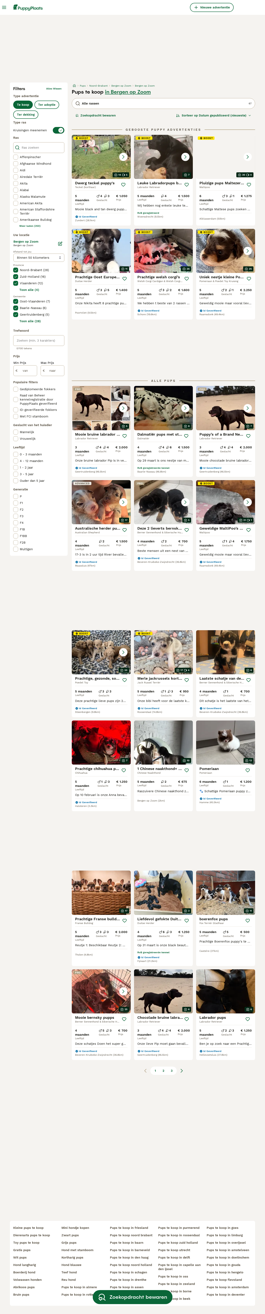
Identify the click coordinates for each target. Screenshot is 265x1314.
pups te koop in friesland (129, 1228)
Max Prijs (47, 363)
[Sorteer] (213, 115)
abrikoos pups (24, 1287)
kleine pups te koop (28, 1228)
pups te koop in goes (222, 1228)
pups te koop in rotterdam (81, 1294)
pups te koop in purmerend (178, 1228)
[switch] (38, 130)
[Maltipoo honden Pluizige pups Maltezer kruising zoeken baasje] (225, 157)
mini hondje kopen (75, 1228)
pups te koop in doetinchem (228, 1257)
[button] (101, 157)
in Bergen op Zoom (128, 92)
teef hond (69, 1272)
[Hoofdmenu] (4, 7)
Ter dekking (26, 114)
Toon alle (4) (29, 290)
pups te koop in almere (79, 1287)
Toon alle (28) (30, 321)
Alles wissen (53, 88)
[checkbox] (15, 157)
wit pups (20, 1257)
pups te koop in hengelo (225, 1272)
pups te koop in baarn (126, 1243)
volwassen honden (27, 1280)
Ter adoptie (46, 105)
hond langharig (24, 1265)
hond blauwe (71, 1265)
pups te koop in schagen (128, 1272)
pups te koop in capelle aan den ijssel (179, 1267)
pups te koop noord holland (131, 1265)
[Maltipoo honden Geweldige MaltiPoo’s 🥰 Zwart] (225, 502)
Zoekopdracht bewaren (95, 115)
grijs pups (69, 1243)
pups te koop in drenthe (128, 1280)
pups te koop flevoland (224, 1280)
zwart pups (70, 1235)
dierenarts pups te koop (31, 1235)
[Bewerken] (60, 244)
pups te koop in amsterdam (228, 1287)
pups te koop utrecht (174, 1250)
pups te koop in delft (174, 1257)
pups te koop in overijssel (226, 1243)
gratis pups (22, 1250)
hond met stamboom (77, 1250)
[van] (25, 370)
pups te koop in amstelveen (228, 1250)
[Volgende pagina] (182, 1071)
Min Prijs (19, 363)
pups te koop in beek (174, 1299)
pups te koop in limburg (225, 1235)
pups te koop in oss (173, 1276)
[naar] (52, 370)
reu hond (68, 1280)
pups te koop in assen (127, 1287)
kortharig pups (72, 1257)
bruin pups (21, 1294)
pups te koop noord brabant (131, 1235)
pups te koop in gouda (223, 1265)
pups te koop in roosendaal (179, 1235)
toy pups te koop (26, 1243)
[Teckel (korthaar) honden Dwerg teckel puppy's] (101, 157)
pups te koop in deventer (226, 1294)
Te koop (23, 105)
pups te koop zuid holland (178, 1243)
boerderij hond (24, 1272)
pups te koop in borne (175, 1291)
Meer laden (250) (30, 225)
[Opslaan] (123, 185)
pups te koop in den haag (129, 1257)
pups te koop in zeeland (176, 1284)
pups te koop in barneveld (130, 1250)
